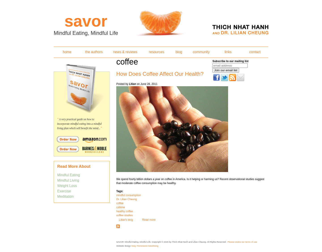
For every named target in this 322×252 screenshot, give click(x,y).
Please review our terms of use (242, 242)
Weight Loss (67, 186)
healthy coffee (124, 211)
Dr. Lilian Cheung (126, 199)
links (228, 52)
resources (156, 52)
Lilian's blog (126, 219)
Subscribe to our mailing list (230, 61)
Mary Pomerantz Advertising (144, 246)
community (201, 52)
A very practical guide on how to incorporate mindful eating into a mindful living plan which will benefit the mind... (79, 124)
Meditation (65, 196)
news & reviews (125, 52)
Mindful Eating (68, 175)
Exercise (64, 191)
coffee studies (124, 215)
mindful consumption (128, 195)
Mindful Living (68, 180)
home (67, 52)
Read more (148, 219)
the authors (94, 52)
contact (255, 52)
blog (179, 52)
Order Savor (82, 139)
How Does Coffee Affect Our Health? (159, 74)
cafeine (120, 207)
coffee (119, 203)
